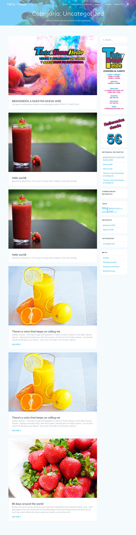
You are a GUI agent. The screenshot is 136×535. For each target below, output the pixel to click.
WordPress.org (109, 271)
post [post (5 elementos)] (110, 211)
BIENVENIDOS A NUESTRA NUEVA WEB (36, 101)
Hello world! (19, 178)
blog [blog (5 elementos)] (105, 208)
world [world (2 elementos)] (115, 212)
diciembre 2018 (109, 225)
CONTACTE (118, 4)
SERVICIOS (88, 4)
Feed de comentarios (111, 266)
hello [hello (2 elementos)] (121, 209)
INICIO (65, 4)
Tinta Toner (21, 4)
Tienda (108, 4)
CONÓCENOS (76, 4)
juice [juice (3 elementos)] (104, 212)
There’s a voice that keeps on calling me (36, 331)
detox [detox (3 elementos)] (111, 208)
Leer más (15, 344)
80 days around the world (27, 503)
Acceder (106, 258)
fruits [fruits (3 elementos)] (117, 208)
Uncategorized (109, 244)
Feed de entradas (110, 262)
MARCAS (98, 4)
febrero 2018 (108, 230)
